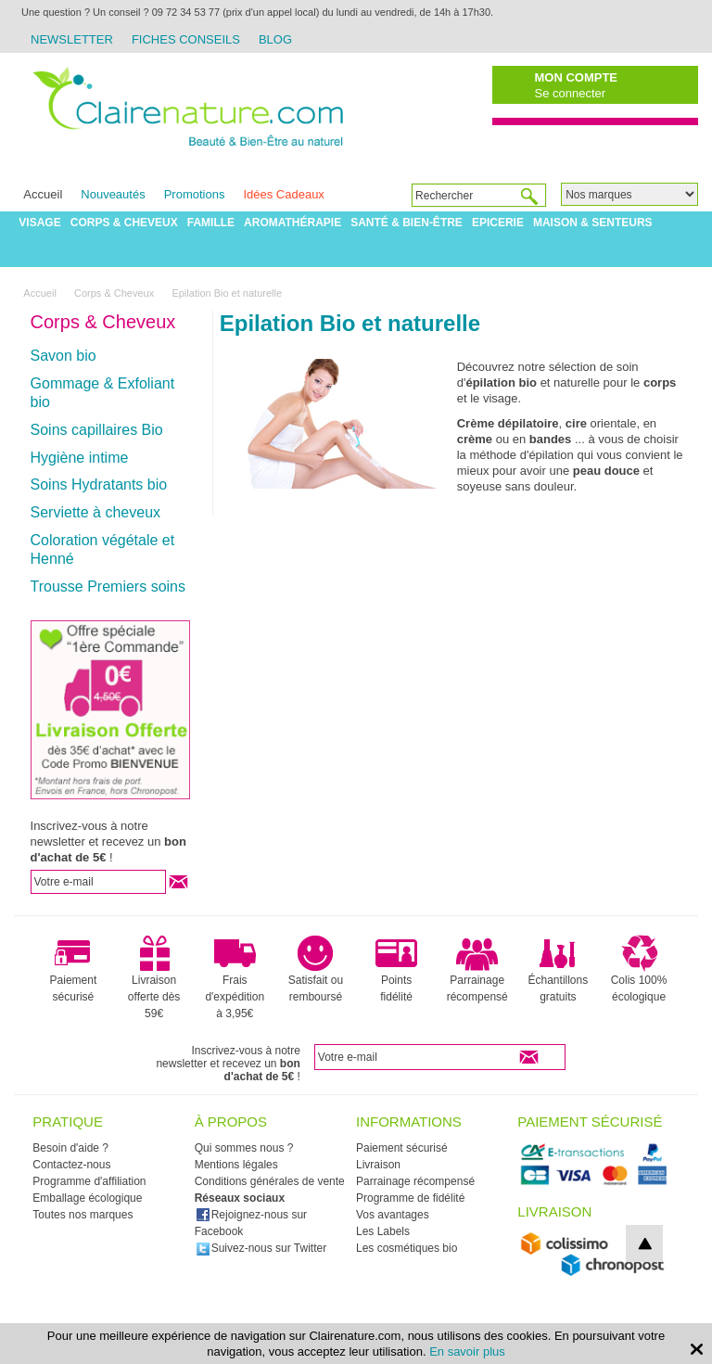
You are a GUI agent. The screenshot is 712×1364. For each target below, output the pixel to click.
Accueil (42, 194)
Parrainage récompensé (477, 969)
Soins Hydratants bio (99, 484)
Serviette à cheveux (96, 512)
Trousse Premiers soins (108, 586)
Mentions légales (236, 1164)
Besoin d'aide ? (70, 1147)
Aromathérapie (292, 222)
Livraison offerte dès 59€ (154, 977)
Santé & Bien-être (406, 222)
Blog (275, 39)
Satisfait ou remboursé (315, 969)
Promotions (194, 194)
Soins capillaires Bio (97, 430)
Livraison (378, 1164)
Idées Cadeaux (283, 194)
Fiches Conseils (186, 39)
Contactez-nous (71, 1164)
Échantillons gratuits (558, 969)
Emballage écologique (87, 1198)
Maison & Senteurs (593, 222)
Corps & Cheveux (124, 222)
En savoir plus (467, 1351)
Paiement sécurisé (73, 969)
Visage (39, 222)
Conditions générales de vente (270, 1181)
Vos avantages (392, 1214)
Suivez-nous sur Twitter (261, 1248)
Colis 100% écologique (639, 969)
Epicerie (498, 222)
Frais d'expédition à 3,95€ (234, 977)
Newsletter (72, 39)
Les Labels (383, 1231)
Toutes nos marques (82, 1214)
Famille (211, 222)
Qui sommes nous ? (244, 1147)
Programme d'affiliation (89, 1181)
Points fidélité (396, 969)
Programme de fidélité (410, 1198)
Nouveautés (113, 194)
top (644, 1243)
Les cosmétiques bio (406, 1248)
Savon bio (63, 355)
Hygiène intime (80, 457)
